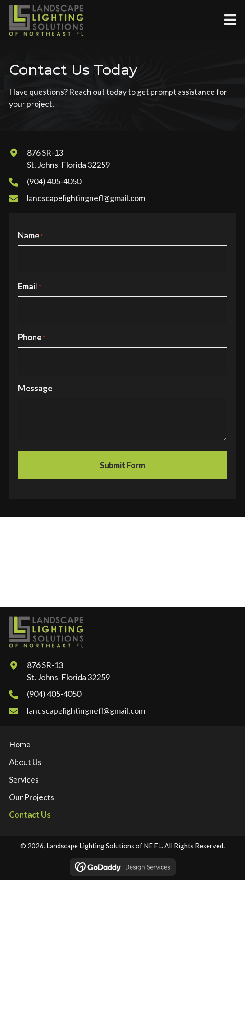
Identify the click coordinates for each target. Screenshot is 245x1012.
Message (35, 388)
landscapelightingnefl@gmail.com (86, 198)
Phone (31, 337)
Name (30, 235)
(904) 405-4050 (54, 181)
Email (29, 286)
